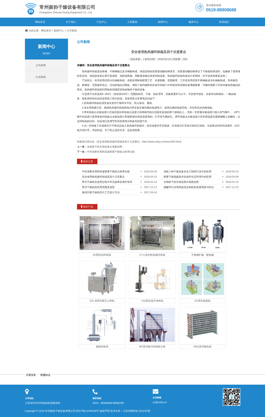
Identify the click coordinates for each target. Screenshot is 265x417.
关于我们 (71, 21)
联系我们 (224, 21)
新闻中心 (163, 21)
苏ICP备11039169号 (87, 410)
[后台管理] (144, 410)
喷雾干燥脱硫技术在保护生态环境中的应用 (187, 176)
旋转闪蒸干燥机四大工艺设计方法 (100, 192)
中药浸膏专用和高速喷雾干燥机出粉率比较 (111, 151)
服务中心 (194, 21)
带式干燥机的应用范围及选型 (98, 187)
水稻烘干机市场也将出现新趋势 (104, 146)
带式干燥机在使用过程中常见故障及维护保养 (106, 181)
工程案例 (132, 21)
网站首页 (40, 21)
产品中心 (102, 21)
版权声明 (105, 410)
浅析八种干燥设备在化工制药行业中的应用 (187, 171)
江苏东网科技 (130, 410)
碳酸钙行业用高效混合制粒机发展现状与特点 (188, 187)
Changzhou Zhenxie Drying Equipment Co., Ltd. (70, 9)
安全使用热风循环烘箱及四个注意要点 (103, 176)
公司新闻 (72, 30)
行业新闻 (41, 76)
